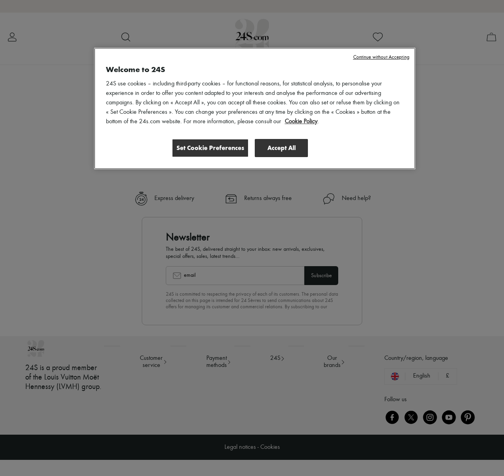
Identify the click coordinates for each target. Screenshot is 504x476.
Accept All (281, 147)
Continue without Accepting (381, 57)
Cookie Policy (301, 122)
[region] (254, 108)
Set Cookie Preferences (210, 147)
